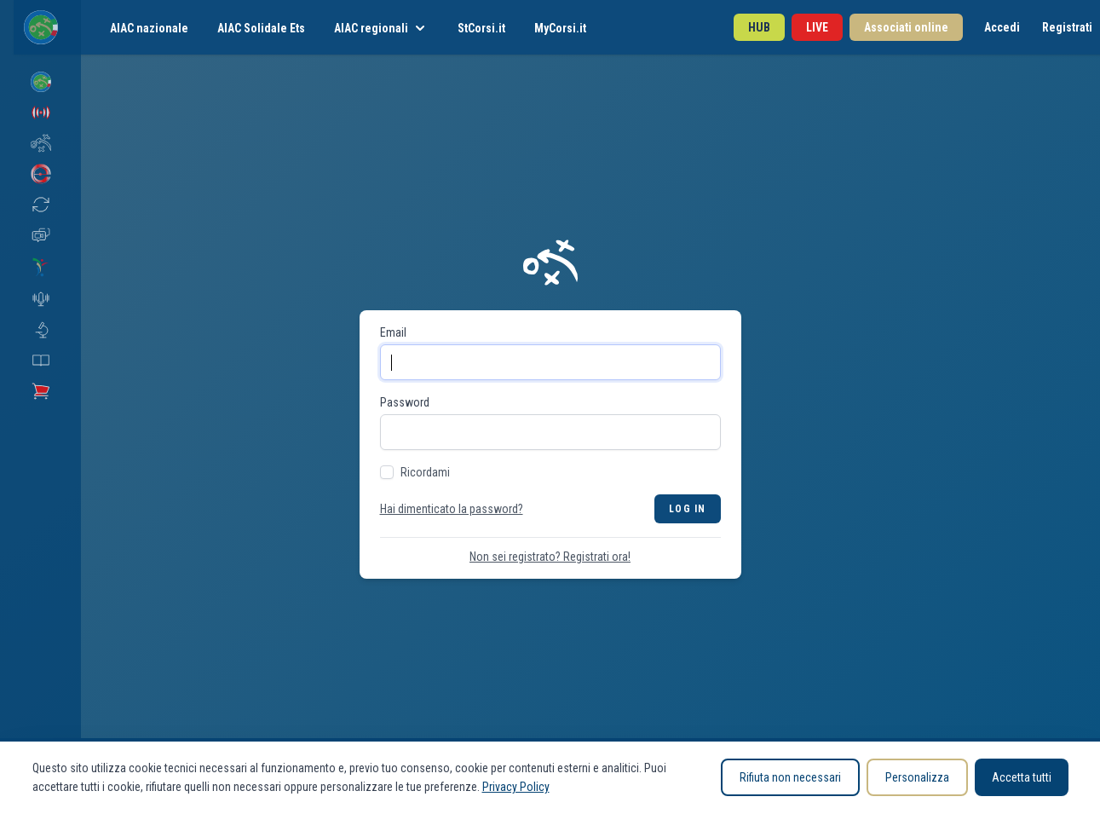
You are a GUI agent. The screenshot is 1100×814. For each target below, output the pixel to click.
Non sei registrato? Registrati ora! (550, 556)
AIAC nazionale (149, 28)
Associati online (906, 27)
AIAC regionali (381, 28)
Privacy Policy (516, 787)
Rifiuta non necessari (790, 777)
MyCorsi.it (560, 28)
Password (404, 402)
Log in (687, 509)
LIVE (817, 27)
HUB (759, 27)
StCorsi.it (481, 28)
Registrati (1067, 27)
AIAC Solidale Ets (261, 28)
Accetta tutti (1021, 777)
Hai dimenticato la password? (451, 509)
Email (393, 332)
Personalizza (917, 777)
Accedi (1002, 27)
